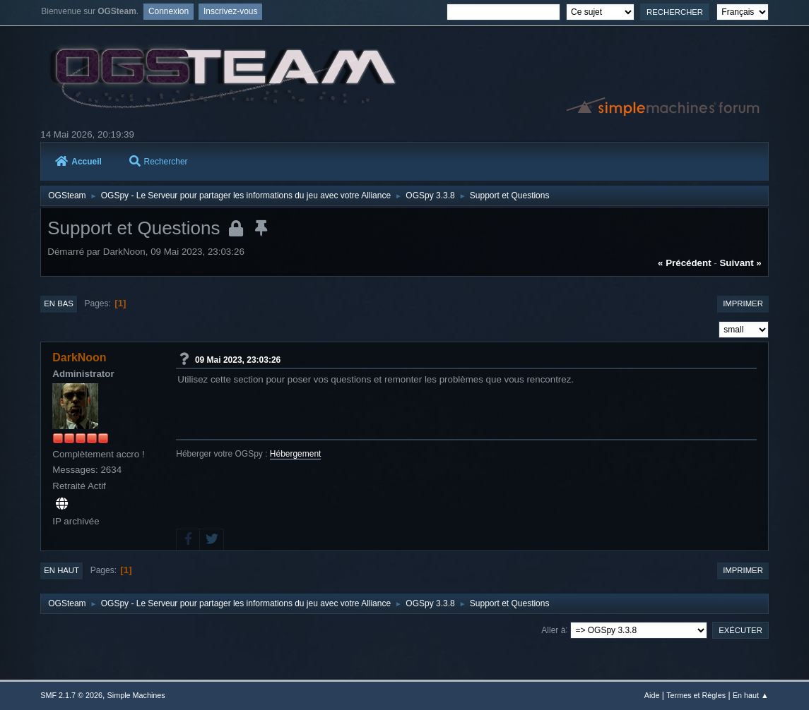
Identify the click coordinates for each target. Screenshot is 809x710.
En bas (58, 303)
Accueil (78, 162)
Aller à (553, 629)
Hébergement (295, 454)
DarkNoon (79, 357)
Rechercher (158, 162)
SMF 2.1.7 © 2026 (71, 695)
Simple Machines (136, 695)
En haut (61, 570)
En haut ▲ (751, 695)
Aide (652, 695)
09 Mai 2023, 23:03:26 (238, 359)
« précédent (684, 263)
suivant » (740, 263)
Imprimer (743, 303)
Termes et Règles (696, 695)
